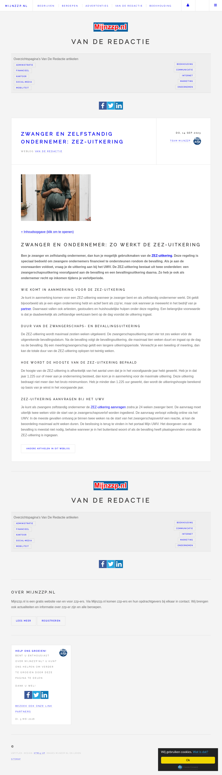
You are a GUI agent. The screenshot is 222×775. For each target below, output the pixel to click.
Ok (188, 760)
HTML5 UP (39, 753)
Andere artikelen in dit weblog (48, 449)
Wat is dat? (200, 752)
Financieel (22, 71)
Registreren (51, 621)
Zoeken (201, 5)
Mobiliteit (22, 88)
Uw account (187, 5)
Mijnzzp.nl (16, 5)
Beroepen (70, 5)
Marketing (186, 81)
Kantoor (21, 76)
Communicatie (184, 70)
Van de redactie (129, 5)
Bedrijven (46, 5)
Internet (187, 76)
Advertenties (97, 5)
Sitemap (16, 759)
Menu (215, 5)
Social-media (24, 82)
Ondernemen (185, 87)
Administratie (24, 65)
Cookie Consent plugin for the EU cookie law (188, 767)
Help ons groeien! (31, 651)
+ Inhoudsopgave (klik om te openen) (47, 232)
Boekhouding (160, 5)
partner (26, 309)
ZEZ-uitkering (162, 255)
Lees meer (23, 621)
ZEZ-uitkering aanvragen (108, 407)
